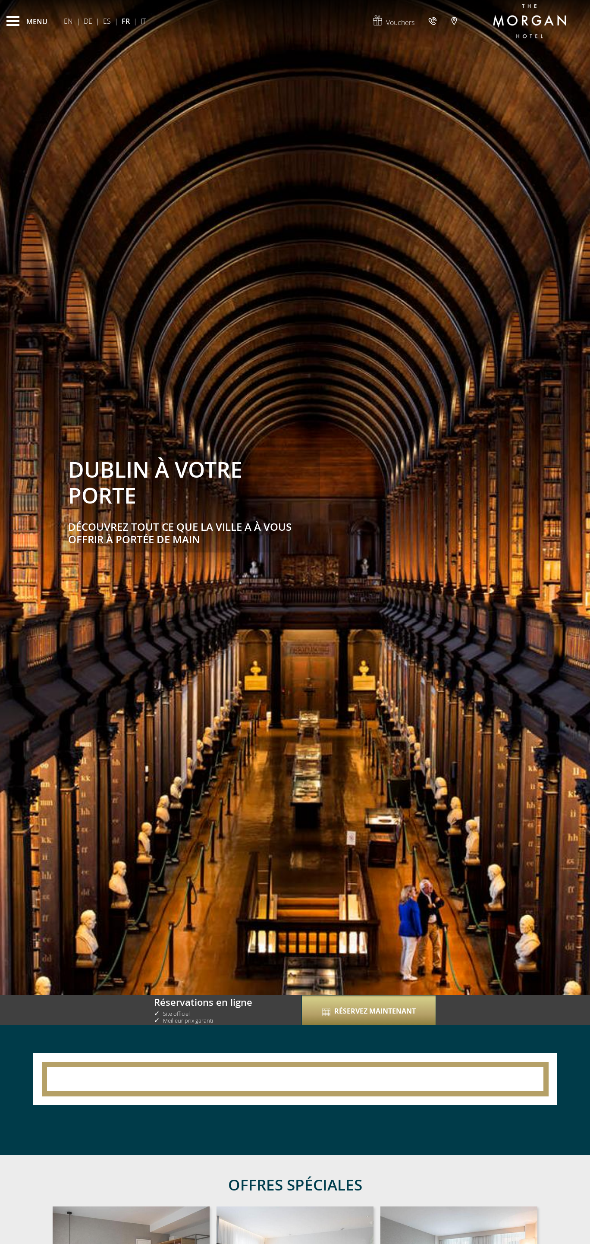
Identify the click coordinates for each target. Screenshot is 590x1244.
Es (107, 21)
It (143, 21)
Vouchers (393, 22)
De (88, 21)
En (68, 21)
